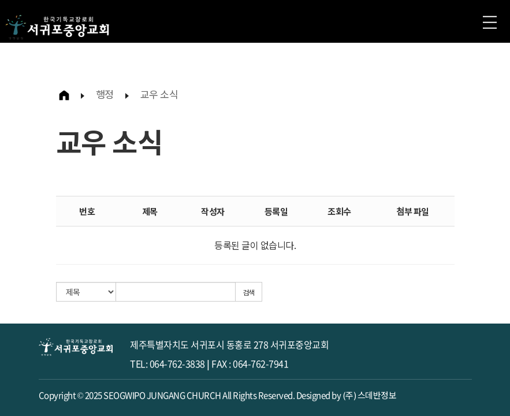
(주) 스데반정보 (370, 395)
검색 (249, 292)
